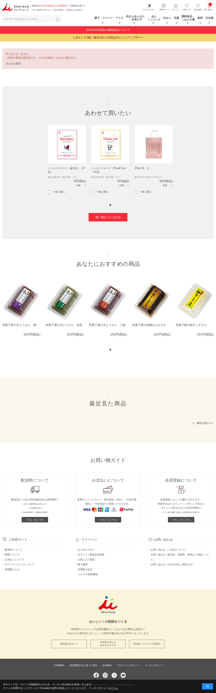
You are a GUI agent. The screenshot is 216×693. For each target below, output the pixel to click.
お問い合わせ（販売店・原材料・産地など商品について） (180, 557)
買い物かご (209, 7)
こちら (114, 688)
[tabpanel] (67, 159)
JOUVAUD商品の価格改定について (108, 29)
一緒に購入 (56, 191)
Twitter (114, 675)
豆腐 (176, 17)
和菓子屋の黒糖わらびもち (149, 324)
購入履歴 (197, 10)
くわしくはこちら (35, 519)
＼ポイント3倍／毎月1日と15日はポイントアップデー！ (108, 37)
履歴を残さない (205, 423)
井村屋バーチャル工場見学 (147, 644)
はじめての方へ (149, 10)
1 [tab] (110, 205)
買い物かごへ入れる (108, 217)
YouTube (123, 675)
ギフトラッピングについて (19, 564)
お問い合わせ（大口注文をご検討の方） (172, 564)
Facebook (96, 675)
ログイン (175, 10)
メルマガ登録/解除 (88, 574)
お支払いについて (14, 559)
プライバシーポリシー (128, 665)
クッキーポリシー (154, 665)
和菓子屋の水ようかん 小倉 (107, 324)
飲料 (200, 17)
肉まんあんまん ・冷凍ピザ (135, 18)
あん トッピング (154, 18)
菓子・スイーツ (103, 17)
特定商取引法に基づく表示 (83, 665)
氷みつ (167, 17)
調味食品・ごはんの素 (188, 18)
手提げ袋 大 (142, 168)
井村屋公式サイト (69, 644)
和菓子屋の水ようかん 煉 (19, 324)
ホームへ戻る (13, 63)
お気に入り (186, 10)
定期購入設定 (85, 569)
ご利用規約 (58, 665)
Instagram (105, 675)
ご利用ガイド (163, 10)
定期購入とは (12, 569)
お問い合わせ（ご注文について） (168, 549)
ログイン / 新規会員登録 (91, 554)
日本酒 (209, 17)
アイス (120, 17)
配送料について (13, 549)
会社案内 (107, 665)
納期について (12, 554)
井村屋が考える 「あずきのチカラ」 (108, 644)
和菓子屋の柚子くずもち (191, 324)
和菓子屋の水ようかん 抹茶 (64, 324)
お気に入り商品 (86, 559)
